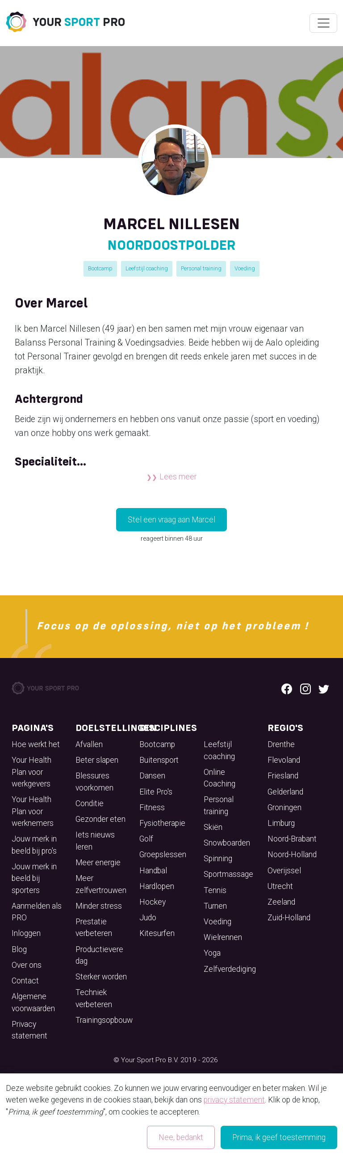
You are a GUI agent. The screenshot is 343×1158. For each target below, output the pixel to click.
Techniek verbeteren (93, 998)
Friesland (283, 775)
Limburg (281, 823)
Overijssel (284, 870)
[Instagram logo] (305, 688)
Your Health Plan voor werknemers (33, 811)
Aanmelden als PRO (37, 912)
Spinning (218, 858)
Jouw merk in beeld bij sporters (34, 878)
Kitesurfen (157, 933)
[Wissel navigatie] (323, 23)
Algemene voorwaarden (33, 1002)
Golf (146, 838)
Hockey (152, 901)
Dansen (152, 775)
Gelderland (285, 791)
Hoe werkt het (36, 744)
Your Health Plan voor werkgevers (31, 772)
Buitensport (159, 760)
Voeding (244, 268)
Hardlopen (156, 886)
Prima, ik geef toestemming (279, 1137)
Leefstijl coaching (146, 268)
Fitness (152, 807)
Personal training (201, 268)
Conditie (89, 803)
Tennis (215, 890)
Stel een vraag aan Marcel (171, 519)
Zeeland (281, 901)
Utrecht (280, 886)
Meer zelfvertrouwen (100, 884)
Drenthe (281, 744)
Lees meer (178, 476)
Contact (25, 980)
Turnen (215, 906)
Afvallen (89, 744)
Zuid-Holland (289, 917)
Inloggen (26, 933)
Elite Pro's (155, 791)
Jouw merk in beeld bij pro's (34, 844)
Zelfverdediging (230, 969)
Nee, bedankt (181, 1137)
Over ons (27, 965)
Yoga (212, 953)
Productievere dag (99, 955)
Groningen (284, 807)
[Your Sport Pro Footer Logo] (46, 687)
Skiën (213, 827)
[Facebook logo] (286, 688)
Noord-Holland (292, 854)
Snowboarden (227, 842)
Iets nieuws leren (95, 840)
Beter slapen (96, 760)
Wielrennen (223, 937)
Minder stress (98, 906)
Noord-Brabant (292, 838)
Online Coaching (219, 778)
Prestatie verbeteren (93, 927)
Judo (147, 917)
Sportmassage (228, 874)
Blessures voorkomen (94, 781)
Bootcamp (100, 268)
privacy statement (234, 1099)
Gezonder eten (100, 819)
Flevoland (284, 760)
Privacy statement (29, 1030)
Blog (19, 949)
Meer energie (98, 862)
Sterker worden (101, 976)
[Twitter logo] (323, 688)
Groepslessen (162, 854)
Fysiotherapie (162, 823)
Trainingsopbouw (104, 1020)
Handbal (153, 870)
